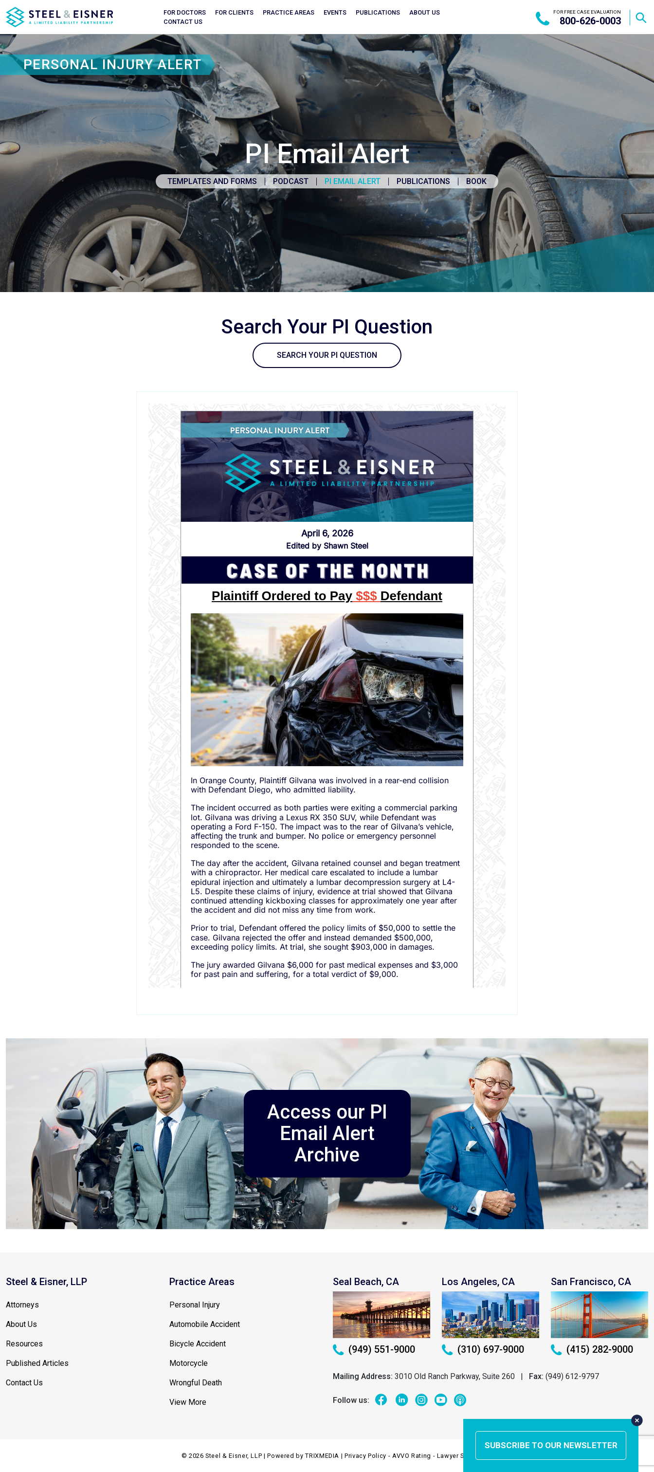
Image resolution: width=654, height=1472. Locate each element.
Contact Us (183, 21)
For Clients (234, 12)
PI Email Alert (353, 181)
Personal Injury (194, 1304)
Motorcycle (188, 1363)
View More (187, 1402)
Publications (378, 12)
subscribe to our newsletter (551, 1445)
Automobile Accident (204, 1324)
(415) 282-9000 (592, 1349)
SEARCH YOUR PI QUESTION (327, 355)
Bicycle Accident (197, 1343)
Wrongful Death (195, 1382)
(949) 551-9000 (374, 1349)
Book (476, 181)
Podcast (291, 181)
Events (335, 12)
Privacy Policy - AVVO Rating (388, 1455)
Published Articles (37, 1363)
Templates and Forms (212, 181)
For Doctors (185, 12)
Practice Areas (288, 12)
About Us (424, 12)
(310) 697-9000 (483, 1349)
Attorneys (22, 1304)
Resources (24, 1343)
